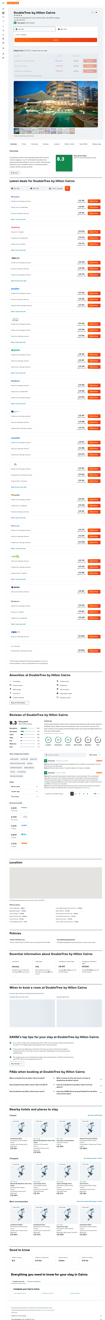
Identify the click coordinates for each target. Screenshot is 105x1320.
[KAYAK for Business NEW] (3, 43)
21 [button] (44, 61)
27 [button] (40, 66)
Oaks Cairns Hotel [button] (62, 1226)
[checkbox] (19, 809)
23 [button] (21, 66)
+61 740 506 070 (19, 20)
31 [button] (26, 70)
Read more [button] (86, 788)
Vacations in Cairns (47, 1293)
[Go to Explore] (3, 31)
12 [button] (35, 56)
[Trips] (3, 48)
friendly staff (24, 759)
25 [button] (31, 66)
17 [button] (26, 61)
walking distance (29, 767)
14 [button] (44, 56)
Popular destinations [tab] (34, 1281)
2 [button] (21, 52)
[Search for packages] (3, 21)
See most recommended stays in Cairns (89, 1201)
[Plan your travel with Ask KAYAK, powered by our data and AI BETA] (3, 26)
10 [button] (26, 56)
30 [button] (22, 70)
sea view (29, 763)
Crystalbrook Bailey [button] (16, 1225)
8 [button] (49, 52)
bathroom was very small (17, 763)
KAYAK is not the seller (56, 1316)
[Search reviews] (66, 754)
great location (14, 759)
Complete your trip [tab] (18, 1281)
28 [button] (45, 66)
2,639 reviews (30, 23)
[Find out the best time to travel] (3, 39)
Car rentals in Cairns (20, 1293)
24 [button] (26, 66)
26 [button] (35, 66)
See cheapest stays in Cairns (93, 1158)
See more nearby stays (95, 1115)
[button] (3, 3)
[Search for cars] (3, 17)
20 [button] (40, 61)
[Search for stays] (3, 13)
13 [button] (40, 56)
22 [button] (49, 61)
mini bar (12, 772)
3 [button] (26, 52)
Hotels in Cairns (75, 1293)
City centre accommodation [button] (65, 1140)
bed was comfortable (16, 776)
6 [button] (40, 52)
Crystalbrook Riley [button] (16, 1138)
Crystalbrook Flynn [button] (39, 1225)
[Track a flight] (3, 35)
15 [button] (49, 56)
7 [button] (44, 52)
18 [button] (31, 61)
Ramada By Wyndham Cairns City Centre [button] (44, 1141)
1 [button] (49, 47)
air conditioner (21, 772)
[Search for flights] (3, 9)
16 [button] (21, 61)
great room (33, 759)
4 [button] (30, 52)
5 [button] (35, 52)
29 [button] (49, 66)
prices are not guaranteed (47, 1310)
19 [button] (35, 61)
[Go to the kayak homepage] (13, 3)
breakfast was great (16, 767)
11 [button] (30, 56)
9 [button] (21, 56)
